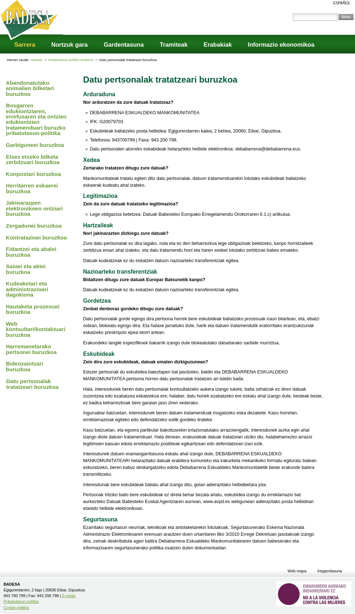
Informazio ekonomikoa (281, 44)
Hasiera (36, 60)
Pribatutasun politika (21, 601)
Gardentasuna (124, 44)
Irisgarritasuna (329, 571)
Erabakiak (218, 44)
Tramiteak (174, 44)
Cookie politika (16, 607)
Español (342, 3)
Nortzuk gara (69, 44)
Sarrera (24, 44)
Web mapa (297, 571)
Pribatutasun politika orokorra (71, 60)
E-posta (68, 596)
